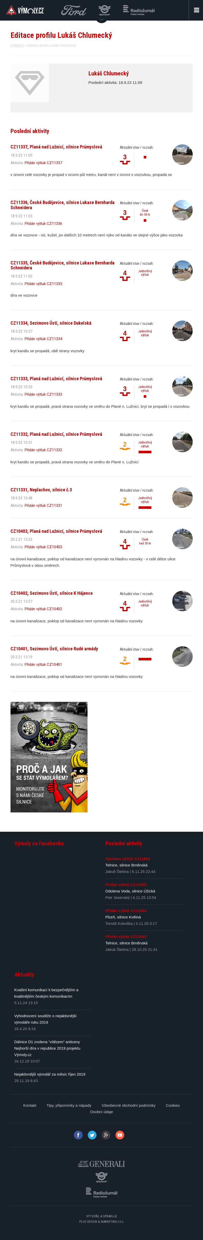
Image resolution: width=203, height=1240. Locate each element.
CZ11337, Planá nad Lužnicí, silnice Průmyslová (56, 146)
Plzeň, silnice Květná (123, 917)
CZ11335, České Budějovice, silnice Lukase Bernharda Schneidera (62, 265)
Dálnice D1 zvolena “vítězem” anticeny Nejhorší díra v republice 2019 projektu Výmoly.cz (47, 1048)
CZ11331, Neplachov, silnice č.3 (41, 489)
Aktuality (24, 974)
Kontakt (29, 1105)
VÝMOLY (17, 45)
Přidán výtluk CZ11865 (126, 884)
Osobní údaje (101, 1112)
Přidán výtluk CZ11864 (126, 910)
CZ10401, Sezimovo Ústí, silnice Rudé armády (54, 648)
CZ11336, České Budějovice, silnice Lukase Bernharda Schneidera (62, 205)
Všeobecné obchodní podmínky (129, 1105)
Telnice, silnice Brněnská (126, 865)
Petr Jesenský (117, 897)
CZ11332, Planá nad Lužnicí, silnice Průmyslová (56, 434)
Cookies (173, 1105)
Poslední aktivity (123, 843)
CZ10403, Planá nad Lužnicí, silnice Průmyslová (56, 531)
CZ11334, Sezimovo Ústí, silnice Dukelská (51, 323)
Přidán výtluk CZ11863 (126, 936)
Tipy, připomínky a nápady (69, 1105)
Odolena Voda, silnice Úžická (130, 891)
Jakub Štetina (117, 871)
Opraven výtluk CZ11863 (127, 858)
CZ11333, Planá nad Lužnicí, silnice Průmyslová (56, 378)
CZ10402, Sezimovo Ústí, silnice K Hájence (52, 593)
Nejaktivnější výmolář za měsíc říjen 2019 (49, 1074)
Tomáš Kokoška (119, 923)
